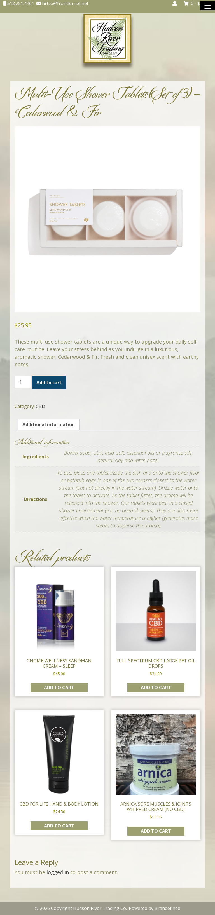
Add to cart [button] (59, 687)
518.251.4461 (20, 3)
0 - (196, 3)
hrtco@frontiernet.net (64, 3)
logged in (57, 872)
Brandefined (167, 908)
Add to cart (49, 382)
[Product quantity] (23, 382)
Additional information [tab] (48, 424)
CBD (40, 406)
